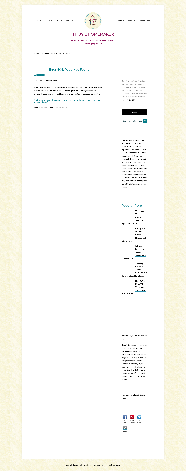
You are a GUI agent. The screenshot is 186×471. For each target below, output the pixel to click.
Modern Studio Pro (85, 465)
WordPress (111, 465)
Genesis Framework (100, 465)
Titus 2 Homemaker (93, 21)
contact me (132, 376)
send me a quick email (70, 90)
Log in (118, 465)
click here (130, 100)
